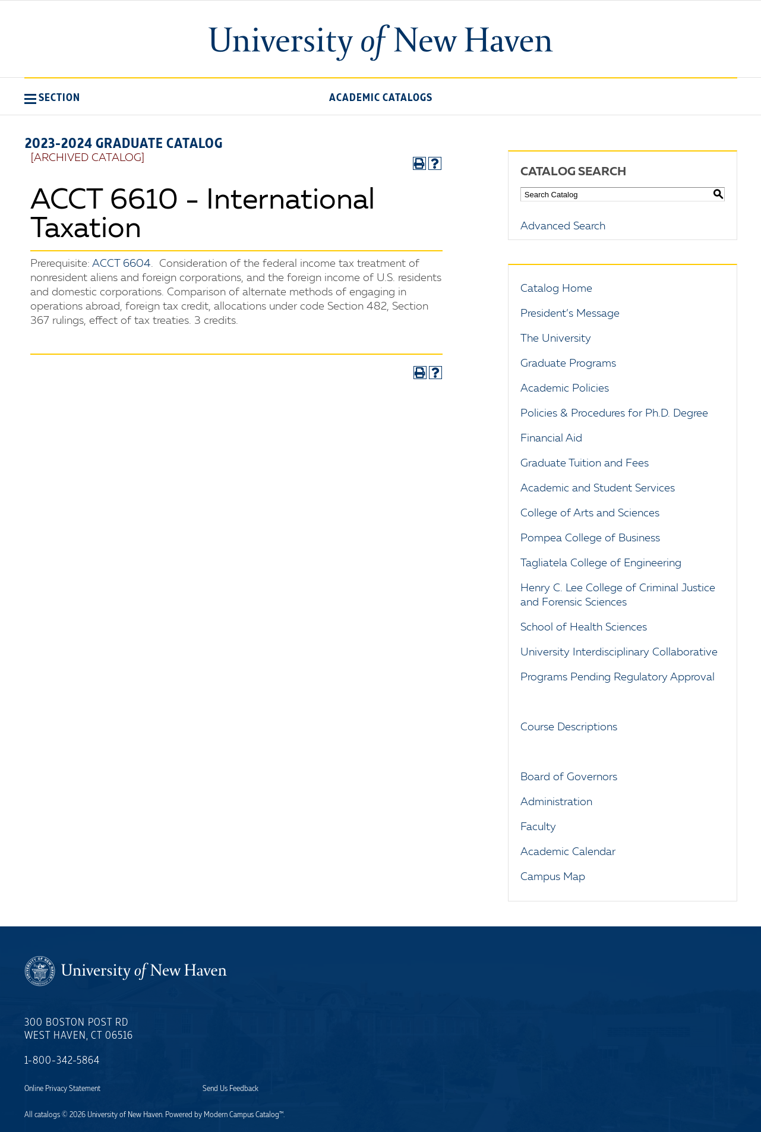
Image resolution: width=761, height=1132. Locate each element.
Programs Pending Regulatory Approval (617, 677)
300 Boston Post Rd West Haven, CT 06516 (78, 1029)
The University (555, 338)
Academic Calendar (567, 852)
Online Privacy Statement (62, 1088)
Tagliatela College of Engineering (600, 563)
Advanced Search (562, 226)
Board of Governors (568, 777)
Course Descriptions (568, 727)
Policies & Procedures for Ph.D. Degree (614, 413)
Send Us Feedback (230, 1088)
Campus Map (552, 877)
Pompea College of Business (590, 538)
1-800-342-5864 (62, 1060)
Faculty (538, 827)
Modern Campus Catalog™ (243, 1115)
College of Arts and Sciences (589, 513)
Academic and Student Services (597, 488)
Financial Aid (551, 438)
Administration (556, 802)
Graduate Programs (568, 363)
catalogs (47, 1115)
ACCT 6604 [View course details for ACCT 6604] (121, 263)
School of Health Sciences (583, 627)
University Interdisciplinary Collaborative (619, 652)
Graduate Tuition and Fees (584, 463)
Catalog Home (556, 288)
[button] (52, 97)
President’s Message (570, 313)
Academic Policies (564, 388)
